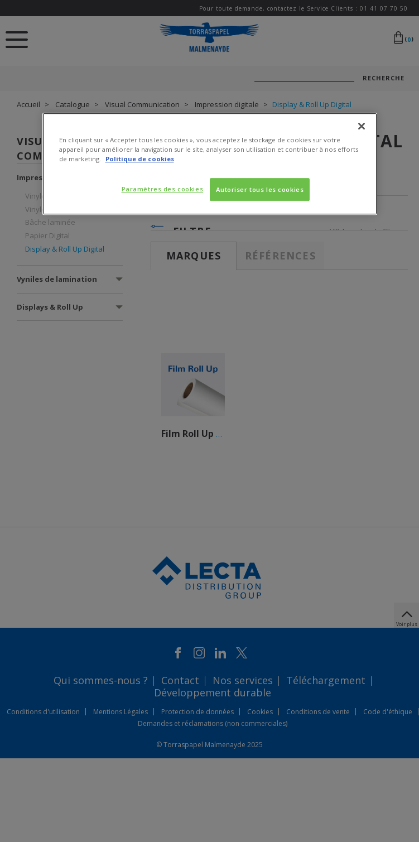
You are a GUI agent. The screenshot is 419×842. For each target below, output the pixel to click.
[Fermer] (361, 126)
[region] (209, 164)
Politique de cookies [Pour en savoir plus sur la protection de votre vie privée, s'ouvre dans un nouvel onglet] (139, 159)
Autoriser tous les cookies (260, 189)
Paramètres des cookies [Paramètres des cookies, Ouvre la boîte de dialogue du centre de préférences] (163, 189)
